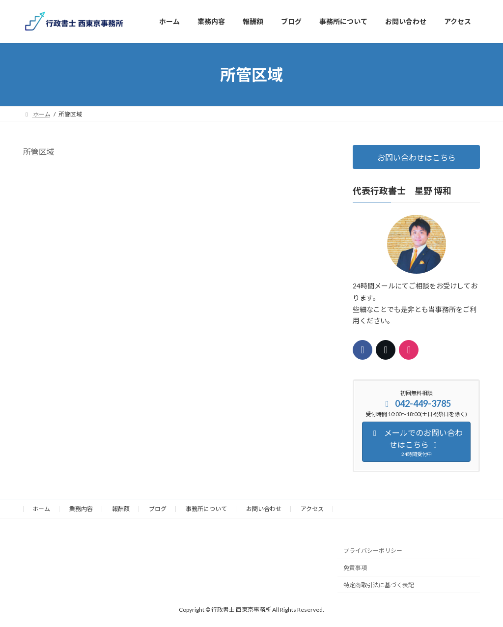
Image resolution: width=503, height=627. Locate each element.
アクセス (312, 509)
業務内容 (81, 509)
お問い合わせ (263, 509)
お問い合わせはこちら (416, 157)
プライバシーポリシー (372, 551)
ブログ (158, 509)
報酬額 (121, 509)
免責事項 (355, 568)
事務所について (206, 509)
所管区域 (39, 151)
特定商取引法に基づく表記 (378, 585)
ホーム (41, 509)
